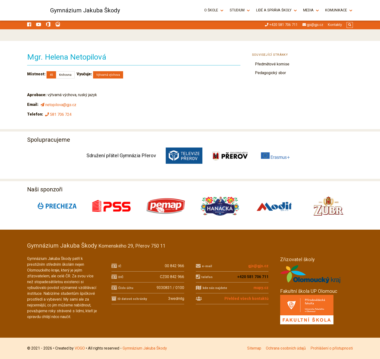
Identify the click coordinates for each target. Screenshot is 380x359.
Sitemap (254, 348)
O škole (211, 10)
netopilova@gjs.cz (58, 104)
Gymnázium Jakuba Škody (85, 10)
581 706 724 (57, 114)
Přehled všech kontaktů (246, 298)
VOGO (80, 348)
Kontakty (335, 25)
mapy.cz (261, 287)
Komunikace (336, 10)
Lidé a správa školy (274, 10)
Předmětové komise (272, 64)
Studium (237, 10)
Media (308, 10)
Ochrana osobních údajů (286, 348)
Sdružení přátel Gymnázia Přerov (121, 155)
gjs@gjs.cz (258, 266)
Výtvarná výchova (108, 75)
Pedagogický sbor (270, 72)
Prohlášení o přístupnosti (331, 348)
